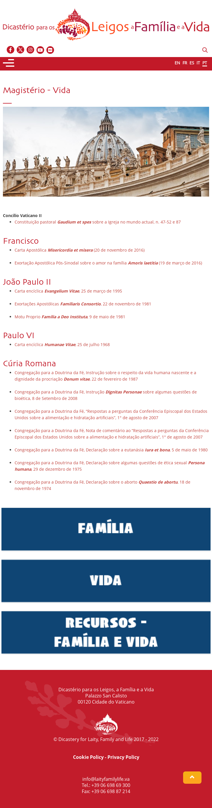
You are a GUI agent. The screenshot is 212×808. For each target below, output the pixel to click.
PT (204, 63)
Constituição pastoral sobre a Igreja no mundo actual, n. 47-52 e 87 (98, 222)
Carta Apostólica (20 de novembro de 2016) (80, 250)
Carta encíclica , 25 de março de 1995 (68, 291)
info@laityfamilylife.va (106, 779)
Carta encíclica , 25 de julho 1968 (62, 344)
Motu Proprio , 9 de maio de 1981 (70, 316)
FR (185, 63)
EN (177, 63)
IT (198, 63)
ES (192, 63)
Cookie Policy (88, 757)
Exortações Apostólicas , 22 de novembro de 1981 (83, 304)
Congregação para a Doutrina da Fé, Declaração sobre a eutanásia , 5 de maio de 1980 (111, 450)
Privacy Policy (123, 757)
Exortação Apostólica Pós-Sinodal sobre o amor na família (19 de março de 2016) (108, 263)
